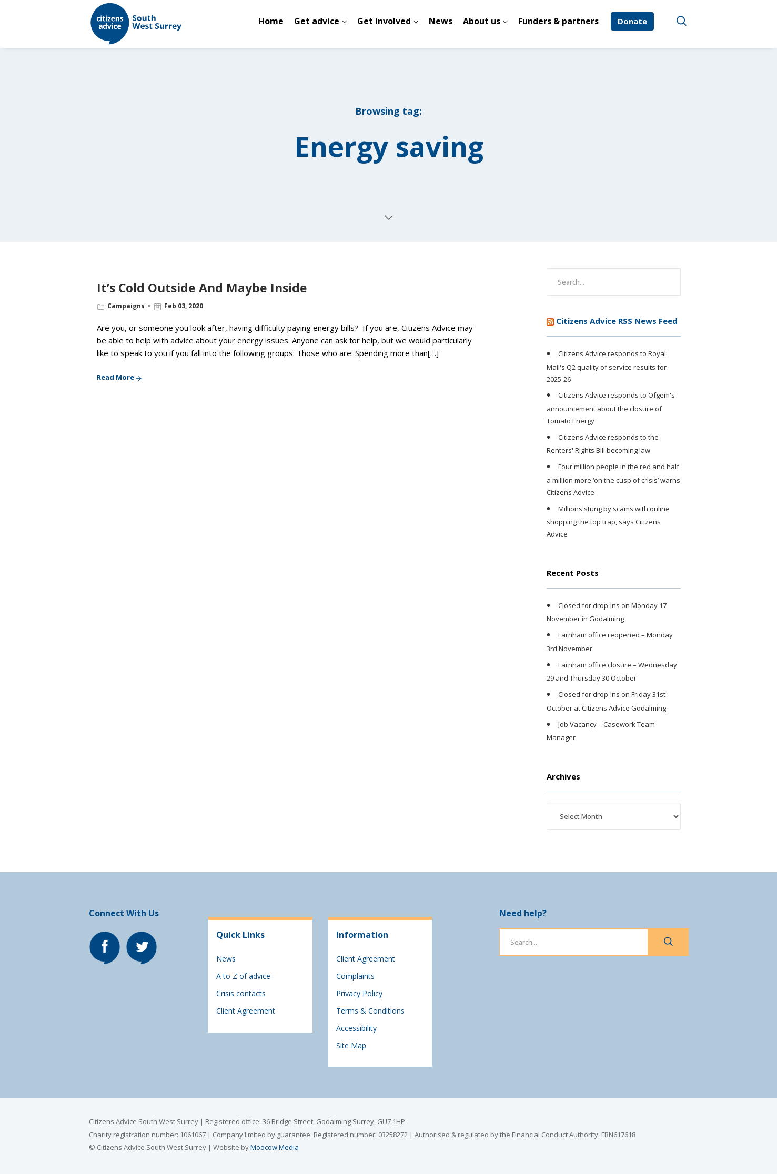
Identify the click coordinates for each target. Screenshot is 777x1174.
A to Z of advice (243, 976)
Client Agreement (245, 1011)
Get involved (384, 21)
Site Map (351, 1045)
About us (481, 21)
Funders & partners (558, 21)
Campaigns (126, 305)
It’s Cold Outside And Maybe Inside (202, 287)
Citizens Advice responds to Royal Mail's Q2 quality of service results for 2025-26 (607, 366)
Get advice (316, 21)
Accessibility (356, 1028)
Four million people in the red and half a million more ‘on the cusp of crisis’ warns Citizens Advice (613, 479)
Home (271, 21)
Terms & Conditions (370, 1011)
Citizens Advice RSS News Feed (617, 321)
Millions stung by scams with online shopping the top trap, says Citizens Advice (608, 521)
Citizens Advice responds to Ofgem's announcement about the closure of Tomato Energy (611, 408)
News (440, 21)
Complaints (355, 976)
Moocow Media (274, 1147)
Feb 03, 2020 (183, 305)
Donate (632, 21)
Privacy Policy (359, 993)
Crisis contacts (241, 993)
